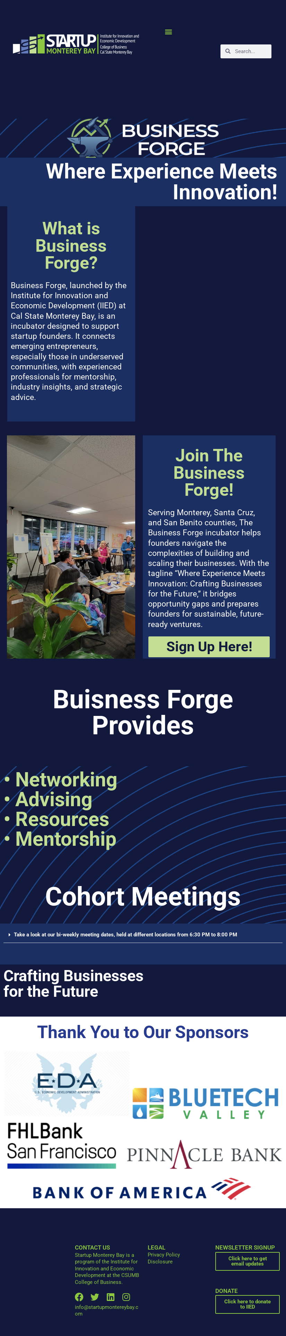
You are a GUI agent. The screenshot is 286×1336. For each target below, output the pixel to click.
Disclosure (160, 1262)
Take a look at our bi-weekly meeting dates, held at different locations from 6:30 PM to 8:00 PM (125, 935)
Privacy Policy (164, 1255)
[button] (168, 31)
